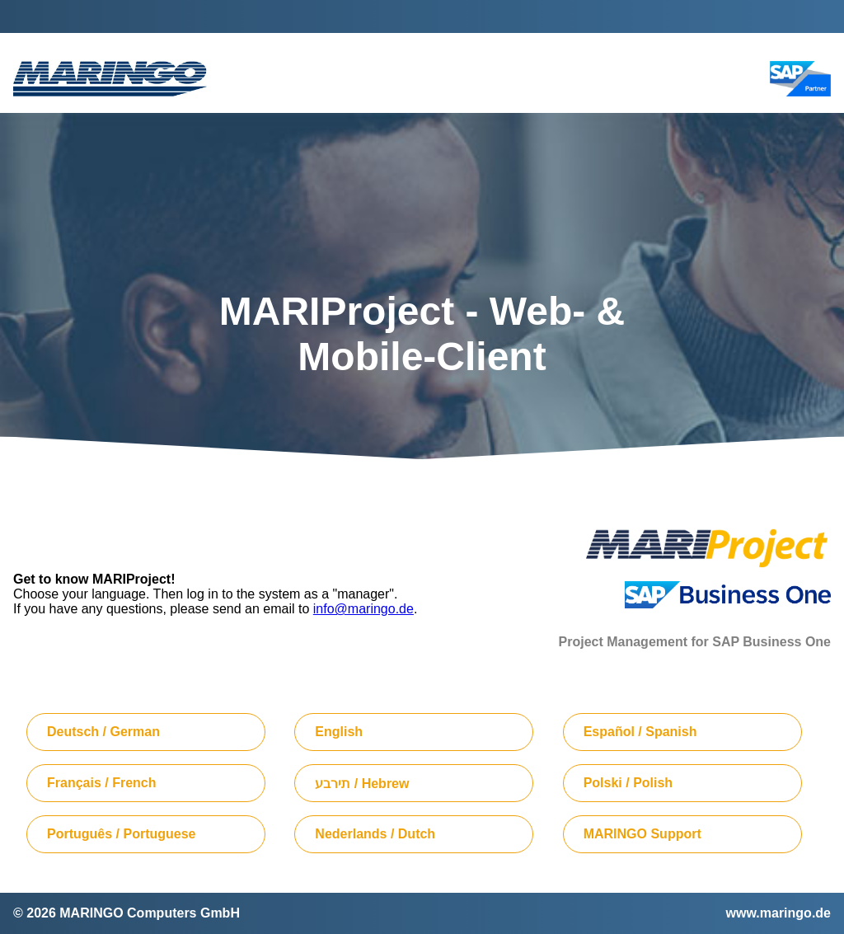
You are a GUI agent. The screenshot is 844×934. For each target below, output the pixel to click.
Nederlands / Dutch (375, 834)
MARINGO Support (642, 834)
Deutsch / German (103, 732)
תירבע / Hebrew (362, 784)
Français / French (102, 783)
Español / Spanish (640, 732)
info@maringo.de (363, 609)
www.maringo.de (778, 913)
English (339, 732)
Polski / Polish (628, 783)
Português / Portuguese (121, 834)
